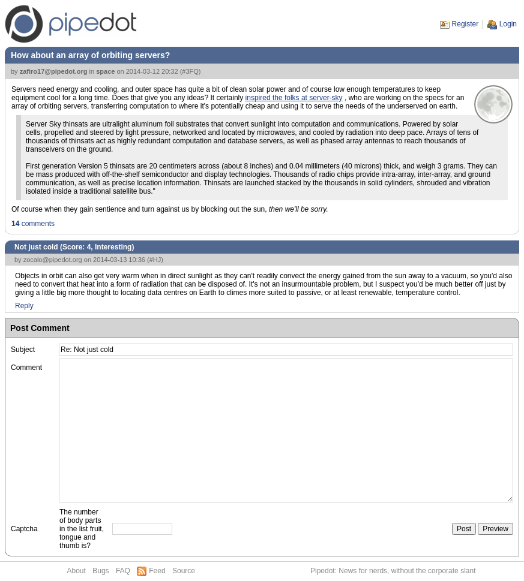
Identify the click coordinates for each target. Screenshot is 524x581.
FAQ (123, 571)
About (76, 571)
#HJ (155, 259)
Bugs (100, 571)
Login (508, 24)
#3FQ (190, 71)
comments (33, 223)
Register (465, 24)
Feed (157, 571)
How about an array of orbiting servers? (90, 55)
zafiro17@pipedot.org (54, 71)
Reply (24, 306)
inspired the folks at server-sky (294, 98)
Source (183, 571)
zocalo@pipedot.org (52, 259)
